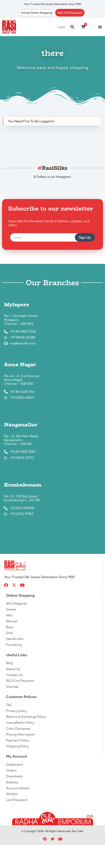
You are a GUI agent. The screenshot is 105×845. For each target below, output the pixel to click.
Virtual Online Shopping (36, 13)
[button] (100, 27)
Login (61, 27)
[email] (47, 237)
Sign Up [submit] (85, 237)
